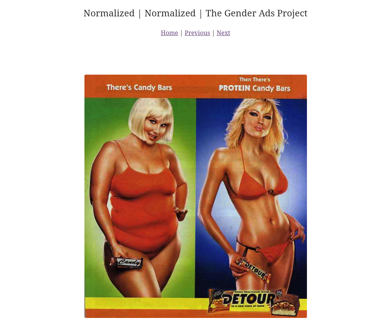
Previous (197, 33)
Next (223, 33)
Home (169, 33)
